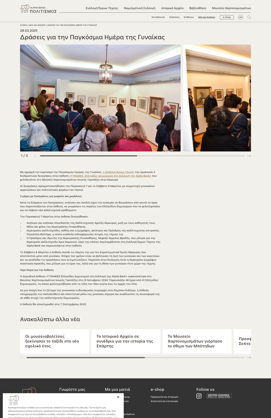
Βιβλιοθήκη (197, 8)
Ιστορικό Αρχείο (172, 8)
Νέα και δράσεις (206, 17)
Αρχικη (23, 25)
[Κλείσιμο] (118, 401)
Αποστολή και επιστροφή (164, 401)
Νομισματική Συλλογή (139, 8)
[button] (249, 156)
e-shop (227, 17)
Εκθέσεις (189, 17)
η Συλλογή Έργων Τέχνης (118, 172)
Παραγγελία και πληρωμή (164, 397)
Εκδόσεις (174, 17)
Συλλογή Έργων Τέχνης (102, 8)
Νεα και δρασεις (37, 25)
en (240, 17)
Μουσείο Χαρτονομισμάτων (231, 8)
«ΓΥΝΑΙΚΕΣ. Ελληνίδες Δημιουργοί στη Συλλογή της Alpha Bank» (110, 176)
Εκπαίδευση (158, 17)
